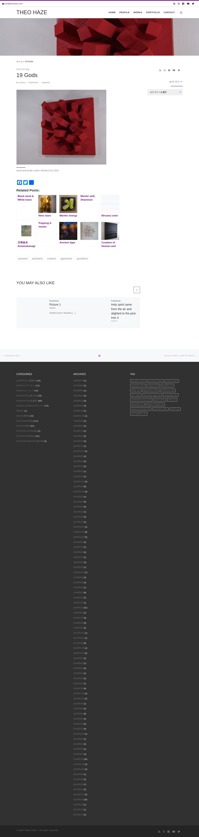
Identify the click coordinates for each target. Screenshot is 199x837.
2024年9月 (78, 420)
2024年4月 (78, 440)
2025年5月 (78, 400)
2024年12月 (78, 415)
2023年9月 (78, 455)
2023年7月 (78, 465)
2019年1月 (78, 607)
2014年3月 (78, 753)
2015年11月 (78, 693)
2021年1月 (78, 521)
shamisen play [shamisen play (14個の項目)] (141, 399)
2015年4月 (78, 723)
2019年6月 (78, 587)
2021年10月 (78, 491)
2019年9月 (78, 577)
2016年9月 (78, 657)
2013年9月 (78, 773)
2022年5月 (78, 486)
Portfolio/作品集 (26, 430)
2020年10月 (78, 536)
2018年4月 (78, 622)
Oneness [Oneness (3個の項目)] (169, 390)
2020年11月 (78, 531)
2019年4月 (78, 597)
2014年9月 (78, 738)
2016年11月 (78, 647)
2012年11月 (78, 794)
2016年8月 (78, 662)
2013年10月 (78, 768)
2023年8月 (78, 460)
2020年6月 (78, 551)
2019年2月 (78, 602)
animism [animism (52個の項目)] (156, 380)
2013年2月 (78, 784)
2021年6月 (78, 506)
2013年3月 (78, 778)
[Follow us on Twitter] (193, 4)
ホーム (19, 61)
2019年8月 (78, 582)
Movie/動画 (22, 415)
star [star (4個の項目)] (173, 399)
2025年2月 (78, 410)
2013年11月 (78, 763)
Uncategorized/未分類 (29, 440)
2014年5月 (78, 748)
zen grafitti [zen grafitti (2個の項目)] (139, 414)
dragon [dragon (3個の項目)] (153, 385)
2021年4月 (78, 511)
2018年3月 (78, 627)
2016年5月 (78, 672)
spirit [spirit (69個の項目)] (160, 399)
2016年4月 (78, 678)
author (22, 83)
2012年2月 (78, 799)
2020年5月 (78, 556)
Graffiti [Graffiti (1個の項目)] (168, 385)
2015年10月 (78, 698)
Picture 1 (55, 305)
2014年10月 (78, 733)
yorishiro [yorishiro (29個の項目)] (161, 409)
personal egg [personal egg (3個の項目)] (152, 395)
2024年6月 (78, 435)
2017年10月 (78, 637)
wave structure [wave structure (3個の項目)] (141, 409)
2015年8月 (78, 708)
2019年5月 (78, 592)
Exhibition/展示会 (26, 395)
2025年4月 (78, 405)
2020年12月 (78, 526)
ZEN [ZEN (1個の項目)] (176, 409)
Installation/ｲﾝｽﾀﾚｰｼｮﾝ (30, 405)
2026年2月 (78, 380)
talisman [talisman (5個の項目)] (138, 404)
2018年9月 (78, 612)
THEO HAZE (30, 829)
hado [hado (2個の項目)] (136, 390)
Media (20, 410)
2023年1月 (78, 476)
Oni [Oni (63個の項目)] (136, 395)
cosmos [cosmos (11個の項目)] (138, 385)
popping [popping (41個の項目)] (171, 395)
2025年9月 (78, 385)
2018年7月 (78, 617)
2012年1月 (78, 804)
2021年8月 (78, 501)
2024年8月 (78, 425)
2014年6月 (78, 743)
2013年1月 (78, 788)
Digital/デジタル (25, 385)
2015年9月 (78, 703)
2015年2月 (78, 728)
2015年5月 (78, 718)
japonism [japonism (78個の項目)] (151, 390)
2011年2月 (78, 814)
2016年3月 (78, 683)
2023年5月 (78, 471)
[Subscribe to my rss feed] (174, 4)
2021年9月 (78, 496)
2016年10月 (78, 652)
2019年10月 (78, 571)
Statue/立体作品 (25, 435)
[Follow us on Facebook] (183, 4)
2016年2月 (78, 688)
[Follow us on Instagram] (179, 4)
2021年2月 (78, 516)
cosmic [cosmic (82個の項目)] (173, 380)
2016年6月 (78, 667)
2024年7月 (78, 430)
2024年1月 (78, 445)
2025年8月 (78, 390)
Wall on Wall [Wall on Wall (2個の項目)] (156, 404)
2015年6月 (78, 713)
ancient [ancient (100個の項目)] (138, 380)
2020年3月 (78, 566)
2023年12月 (78, 450)
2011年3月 (78, 809)
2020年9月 (78, 541)
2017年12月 (78, 632)
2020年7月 (78, 546)
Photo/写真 (23, 425)
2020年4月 (78, 561)
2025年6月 (78, 395)
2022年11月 (78, 481)
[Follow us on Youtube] (188, 4)
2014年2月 (78, 758)
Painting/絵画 (24, 420)
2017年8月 (78, 642)
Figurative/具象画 (26, 400)
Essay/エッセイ (25, 390)
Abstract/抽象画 (26, 380)
